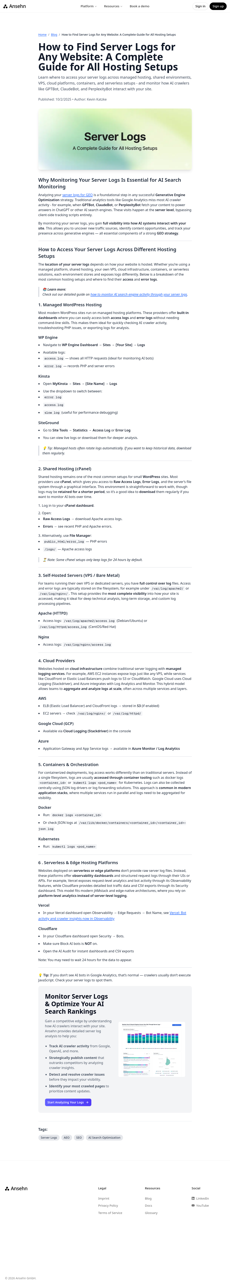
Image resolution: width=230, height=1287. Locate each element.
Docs (148, 1205)
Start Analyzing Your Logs (68, 1102)
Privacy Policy (108, 1205)
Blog (54, 35)
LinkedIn (200, 1198)
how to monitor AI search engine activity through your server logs (138, 294)
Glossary (151, 1213)
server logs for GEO (77, 195)
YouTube (200, 1205)
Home (42, 35)
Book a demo (139, 6)
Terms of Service (110, 1213)
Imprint (103, 1198)
